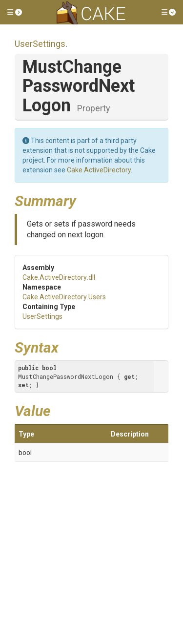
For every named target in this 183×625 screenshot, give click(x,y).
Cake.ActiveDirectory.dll (58, 277)
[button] (14, 12)
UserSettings (40, 44)
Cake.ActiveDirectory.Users (64, 297)
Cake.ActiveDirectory (99, 170)
